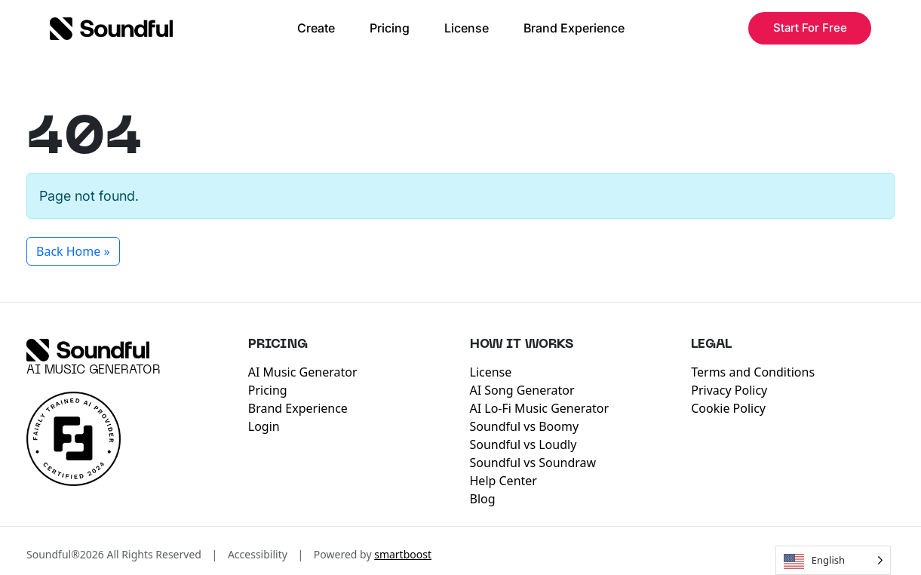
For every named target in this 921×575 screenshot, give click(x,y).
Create (316, 27)
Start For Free (810, 27)
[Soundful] (87, 350)
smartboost (402, 554)
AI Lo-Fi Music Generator (539, 408)
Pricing (390, 27)
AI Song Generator (522, 390)
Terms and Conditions (753, 372)
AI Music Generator (93, 370)
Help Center (503, 480)
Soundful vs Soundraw (533, 462)
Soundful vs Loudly (523, 444)
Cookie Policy (728, 408)
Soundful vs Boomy (524, 426)
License (466, 27)
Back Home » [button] (73, 251)
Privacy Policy (729, 390)
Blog (483, 498)
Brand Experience (574, 27)
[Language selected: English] (833, 560)
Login (264, 426)
